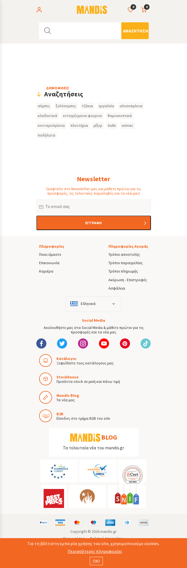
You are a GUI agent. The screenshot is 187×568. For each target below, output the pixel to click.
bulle (112, 125)
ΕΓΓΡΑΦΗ (93, 222)
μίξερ (98, 125)
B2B (59, 413)
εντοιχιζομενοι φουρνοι (82, 115)
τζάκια (87, 105)
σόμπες (44, 105)
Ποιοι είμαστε (50, 254)
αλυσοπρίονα (131, 105)
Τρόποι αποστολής (124, 254)
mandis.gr (108, 531)
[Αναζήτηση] (135, 30)
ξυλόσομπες (66, 105)
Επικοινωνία (49, 262)
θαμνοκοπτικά (120, 115)
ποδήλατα (46, 135)
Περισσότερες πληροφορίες (95, 551)
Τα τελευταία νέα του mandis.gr (93, 447)
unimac (127, 125)
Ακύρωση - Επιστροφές (127, 279)
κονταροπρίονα (51, 125)
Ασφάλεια (116, 288)
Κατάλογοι (66, 358)
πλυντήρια (79, 125)
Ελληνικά (88, 303)
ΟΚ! (96, 561)
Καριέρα (46, 271)
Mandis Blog (67, 395)
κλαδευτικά (47, 115)
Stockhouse (67, 377)
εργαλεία (106, 105)
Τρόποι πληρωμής (123, 271)
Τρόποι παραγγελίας (125, 262)
